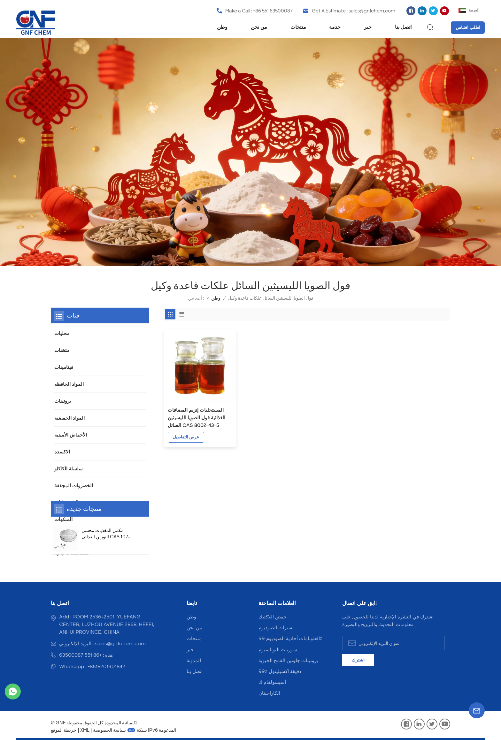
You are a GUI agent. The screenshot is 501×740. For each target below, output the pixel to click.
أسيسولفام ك (272, 682)
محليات (61, 333)
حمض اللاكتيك (272, 617)
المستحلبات (66, 502)
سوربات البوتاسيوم (277, 650)
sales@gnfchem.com (372, 11)
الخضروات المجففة (73, 485)
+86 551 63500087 (273, 11)
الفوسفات (64, 536)
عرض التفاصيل (186, 431)
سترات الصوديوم (275, 627)
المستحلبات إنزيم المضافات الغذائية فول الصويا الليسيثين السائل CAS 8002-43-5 (196, 412)
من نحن (259, 27)
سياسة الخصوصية (109, 730)
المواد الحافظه (69, 384)
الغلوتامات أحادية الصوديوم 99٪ (290, 638)
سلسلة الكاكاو (68, 469)
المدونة (194, 660)
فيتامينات (63, 367)
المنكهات (63, 519)
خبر (368, 27)
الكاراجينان (269, 693)
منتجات (298, 27)
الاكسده (62, 452)
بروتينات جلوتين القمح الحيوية (288, 660)
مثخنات (61, 350)
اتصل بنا (403, 27)
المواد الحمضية (69, 418)
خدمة (335, 27)
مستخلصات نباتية (71, 553)
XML (84, 730)
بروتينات (62, 401)
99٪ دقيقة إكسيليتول (279, 671)
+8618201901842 (106, 666)
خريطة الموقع (63, 730)
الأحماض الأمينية (70, 435)
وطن (222, 27)
